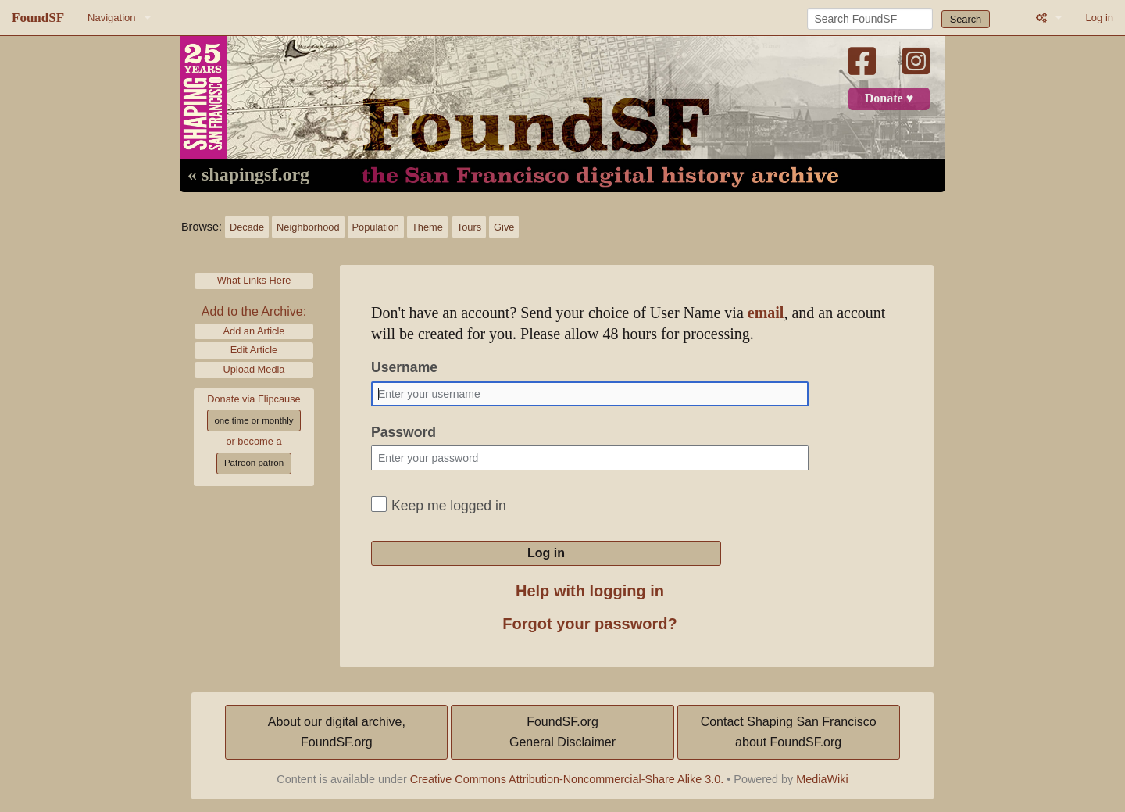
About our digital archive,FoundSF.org (336, 732)
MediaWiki (822, 779)
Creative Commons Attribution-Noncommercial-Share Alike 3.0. (567, 779)
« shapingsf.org (248, 175)
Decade (247, 227)
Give (504, 227)
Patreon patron (254, 462)
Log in (1099, 17)
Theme (427, 227)
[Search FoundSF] (870, 19)
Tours (469, 227)
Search (966, 19)
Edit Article (253, 350)
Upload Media (254, 369)
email (766, 313)
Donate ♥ (889, 98)
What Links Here (254, 280)
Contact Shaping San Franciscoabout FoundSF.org (789, 732)
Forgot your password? (589, 623)
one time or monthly (253, 420)
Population (375, 227)
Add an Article (254, 331)
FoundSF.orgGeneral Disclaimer (562, 732)
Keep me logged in (448, 505)
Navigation (111, 17)
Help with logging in (590, 590)
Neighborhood (308, 227)
